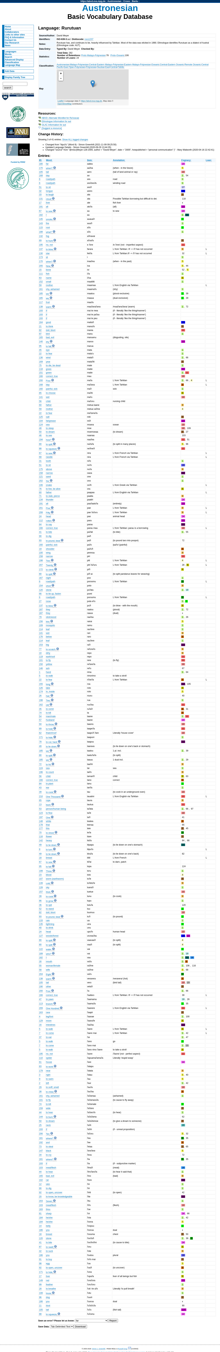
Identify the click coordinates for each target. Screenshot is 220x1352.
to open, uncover (54, 1192)
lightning (50, 924)
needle (49, 457)
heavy (49, 840)
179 (41, 1070)
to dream (50, 432)
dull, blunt (50, 330)
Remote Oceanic (193, 64)
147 (41, 1150)
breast (49, 857)
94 (40, 724)
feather (49, 1284)
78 (40, 741)
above (49, 469)
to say (49, 524)
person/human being (56, 809)
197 (41, 817)
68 (40, 457)
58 (40, 970)
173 (41, 257)
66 (40, 593)
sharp (48, 1213)
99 (40, 1284)
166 (41, 376)
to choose (51, 393)
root (48, 227)
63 (40, 278)
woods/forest (52, 936)
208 (41, 512)
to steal (49, 1146)
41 (40, 532)
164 (41, 322)
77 (40, 649)
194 (41, 439)
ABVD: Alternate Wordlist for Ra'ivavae (60, 118)
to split (49, 444)
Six (47, 481)
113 (41, 1003)
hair (48, 696)
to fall (48, 346)
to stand (50, 909)
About (8, 29)
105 (41, 172)
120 (41, 590)
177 (41, 828)
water (48, 949)
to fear (49, 353)
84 (40, 783)
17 (40, 202)
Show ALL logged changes (75, 139)
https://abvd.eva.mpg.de (93, 1)
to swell (49, 1247)
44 (40, 1112)
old (47, 705)
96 (40, 1297)
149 (41, 1280)
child (48, 401)
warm (48, 307)
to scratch (51, 649)
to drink (49, 927)
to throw (50, 724)
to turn (49, 849)
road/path (50, 179)
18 (40, 857)
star (48, 253)
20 (40, 1196)
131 (41, 198)
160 (41, 389)
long (48, 684)
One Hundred (52, 1008)
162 (41, 704)
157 (41, 891)
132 (41, 236)
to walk (49, 675)
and (48, 1142)
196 (41, 772)
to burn (49, 1117)
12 (40, 1184)
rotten (49, 521)
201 (41, 508)
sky (47, 887)
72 (40, 764)
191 (41, 206)
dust (48, 1305)
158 (41, 473)
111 (41, 273)
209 (41, 1008)
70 (40, 832)
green (49, 372)
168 (41, 175)
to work (49, 1066)
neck (48, 1125)
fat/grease (51, 421)
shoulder (50, 549)
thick (48, 892)
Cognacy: (186, 160)
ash (48, 668)
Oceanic (155, 64)
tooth (48, 461)
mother (49, 285)
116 (41, 836)
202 (41, 481)
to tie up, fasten (53, 593)
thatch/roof (51, 733)
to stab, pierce (53, 496)
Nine (48, 266)
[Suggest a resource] (52, 128)
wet (47, 397)
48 (40, 428)
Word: (49, 160)
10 (40, 653)
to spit (49, 905)
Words (8, 54)
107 (41, 879)
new (48, 1012)
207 (41, 565)
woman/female (53, 965)
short (48, 586)
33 (40, 194)
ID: (40, 160)
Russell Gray (122, 1349)
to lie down (51, 746)
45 (40, 350)
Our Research (12, 43)
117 (41, 302)
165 (41, 337)
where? (49, 1138)
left (47, 1083)
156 (41, 621)
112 (41, 520)
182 (41, 215)
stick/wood (51, 617)
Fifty (48, 513)
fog (47, 236)
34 (40, 1155)
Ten (48, 1134)
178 (41, 825)
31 (40, 461)
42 (40, 1251)
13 (40, 804)
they (48, 609)
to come (50, 1033)
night (48, 578)
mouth (49, 961)
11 (40, 1305)
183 (41, 1209)
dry (47, 342)
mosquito (50, 625)
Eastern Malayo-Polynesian (137, 64)
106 (41, 485)
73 (40, 1146)
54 (40, 716)
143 (41, 223)
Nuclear (101, 67)
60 (40, 405)
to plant (49, 783)
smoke (49, 219)
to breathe (51, 1288)
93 (40, 540)
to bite (49, 532)
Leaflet (60, 101)
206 (41, 1133)
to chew (50, 1092)
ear (47, 787)
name (48, 278)
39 (40, 792)
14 (40, 1226)
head (48, 516)
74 (40, 713)
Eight (48, 974)
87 (40, 1247)
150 (41, 664)
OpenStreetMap (65, 104)
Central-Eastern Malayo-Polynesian (106, 64)
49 (40, 746)
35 (40, 709)
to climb (50, 570)
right (48, 1075)
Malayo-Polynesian (79, 64)
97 (40, 334)
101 (41, 660)
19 (40, 549)
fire (47, 223)
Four (48, 381)
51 (40, 187)
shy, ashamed (53, 289)
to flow (49, 813)
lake (48, 688)
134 (41, 499)
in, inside (50, 691)
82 (40, 330)
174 (41, 691)
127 (41, 936)
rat (47, 1180)
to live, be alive (53, 489)
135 (41, 924)
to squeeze (51, 449)
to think (49, 326)
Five (48, 508)
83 (40, 1066)
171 (41, 737)
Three (49, 871)
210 (41, 796)
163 (41, 1012)
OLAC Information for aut (54, 125)
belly (48, 1226)
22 (40, 353)
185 (41, 293)
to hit (48, 764)
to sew (49, 211)
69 (40, 240)
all (47, 206)
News (8, 45)
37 (40, 1037)
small (48, 281)
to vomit (50, 709)
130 (41, 253)
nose (48, 601)
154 (41, 585)
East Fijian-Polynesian (74, 67)
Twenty (49, 565)
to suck (49, 1251)
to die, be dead (53, 365)
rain (48, 920)
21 (40, 326)
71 (40, 496)
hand (48, 672)
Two (48, 561)
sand (48, 476)
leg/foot (49, 1016)
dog (48, 1297)
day (48, 175)
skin (48, 1184)
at (47, 257)
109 (41, 625)
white (48, 821)
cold (48, 883)
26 (40, 695)
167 (41, 578)
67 (40, 211)
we (47, 294)
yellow (49, 664)
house (49, 1062)
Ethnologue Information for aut (56, 121)
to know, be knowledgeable (59, 1196)
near (48, 1070)
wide (48, 1108)
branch (49, 1004)
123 (41, 813)
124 (41, 424)
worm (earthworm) (55, 879)
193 (41, 310)
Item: (89, 160)
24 (40, 516)
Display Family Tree (15, 77)
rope (48, 800)
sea (48, 424)
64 (40, 524)
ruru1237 (89, 39)
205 (41, 266)
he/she (49, 1217)
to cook (49, 792)
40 (40, 927)
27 (40, 601)
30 (40, 961)
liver (48, 202)
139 (41, 883)
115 (41, 227)
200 (41, 380)
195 (41, 245)
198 (41, 560)
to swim (49, 1079)
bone (48, 270)
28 (40, 1288)
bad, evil (50, 337)
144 (41, 1116)
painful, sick (52, 389)
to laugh (50, 194)
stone (48, 590)
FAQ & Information (14, 37)
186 (41, 1230)
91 (40, 1259)
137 (41, 249)
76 (40, 489)
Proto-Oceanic (117, 55)
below (49, 636)
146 (41, 668)
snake (49, 485)
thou (48, 1209)
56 (40, 401)
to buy (49, 1259)
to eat (48, 1037)
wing (48, 552)
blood (48, 875)
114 (41, 629)
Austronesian (114, 1)
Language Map (12, 65)
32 (40, 191)
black (48, 1150)
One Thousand (53, 797)
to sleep (50, 428)
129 (41, 1020)
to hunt (49, 241)
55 (40, 965)
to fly (48, 660)
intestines (50, 1025)
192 (41, 1142)
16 (40, 1025)
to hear (49, 1112)
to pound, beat (53, 541)
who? (48, 954)
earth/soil (50, 656)
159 (41, 1108)
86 (40, 900)
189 (41, 953)
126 (41, 688)
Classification (12, 62)
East (107, 67)
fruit (48, 302)
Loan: (209, 160)
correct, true (52, 376)
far (47, 164)
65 (40, 800)
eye (48, 350)
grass (48, 369)
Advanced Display (14, 59)
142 (41, 840)
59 (40, 285)
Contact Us (10, 40)
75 (40, 365)
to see (49, 435)
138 (41, 306)
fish (47, 273)
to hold (49, 729)
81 (40, 1213)
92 (40, 1192)
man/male (51, 716)
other (48, 986)
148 (41, 821)
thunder (49, 499)
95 (40, 346)
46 (40, 435)
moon (48, 1020)
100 (41, 552)
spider (49, 1058)
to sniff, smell (52, 1087)
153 (41, 645)
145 (41, 219)
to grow (49, 901)
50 (40, 432)
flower (49, 836)
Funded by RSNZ (18, 162)
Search (8, 57)
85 (40, 393)
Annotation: (119, 160)
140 (41, 341)
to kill (48, 713)
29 (40, 1087)
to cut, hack (51, 742)
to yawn (50, 999)
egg (48, 1263)
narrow (49, 473)
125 (41, 417)
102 (41, 1180)
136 (41, 357)
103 (41, 1167)
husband (50, 720)
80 (40, 444)
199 (41, 871)
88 (40, 448)
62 (40, 733)
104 (41, 421)
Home (8, 26)
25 (40, 1125)
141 (41, 397)
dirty (48, 653)
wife (48, 970)
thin (48, 622)
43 (40, 787)
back (48, 805)
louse (48, 1293)
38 (40, 1091)
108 (41, 1293)
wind (48, 357)
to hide (49, 737)
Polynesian (91, 67)
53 (40, 809)
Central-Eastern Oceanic (172, 64)
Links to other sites (15, 34)
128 (41, 887)
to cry (48, 1155)
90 (40, 536)
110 (41, 1058)
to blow (49, 249)
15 (40, 270)
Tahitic (121, 67)
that (48, 825)
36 (40, 905)
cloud (48, 199)
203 (41, 1201)
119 (41, 656)
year (48, 361)
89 (40, 728)
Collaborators (12, 32)
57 (40, 720)
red (47, 1280)
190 (41, 986)
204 (41, 974)
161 (41, 289)
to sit (48, 187)
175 (41, 469)
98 (40, 1263)
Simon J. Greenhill (98, 1349)
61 (40, 1062)
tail (47, 172)
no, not (49, 245)
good (48, 322)
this (47, 828)
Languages (10, 51)
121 (41, 476)
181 (41, 1138)
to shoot (50, 833)
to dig (48, 536)
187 (41, 609)
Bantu (135, 1)
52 (40, 909)
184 (41, 1217)
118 (41, 369)
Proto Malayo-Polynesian (93, 55)
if (46, 310)
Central (113, 67)
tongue (49, 191)
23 (40, 875)
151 (41, 372)
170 (41, 168)
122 (41, 949)
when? (49, 168)
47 (40, 999)
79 (40, 617)
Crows (126, 1)
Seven (49, 1201)
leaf (48, 629)
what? (49, 232)
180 (41, 164)
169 (41, 361)
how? (48, 440)
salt (47, 417)
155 (41, 684)
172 (41, 569)
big (47, 645)
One (48, 817)
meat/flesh (51, 1167)
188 (41, 232)
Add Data (9, 71)
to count (50, 772)
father (49, 405)
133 (41, 920)
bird (48, 334)
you (48, 1230)
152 (41, 281)
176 (41, 636)
